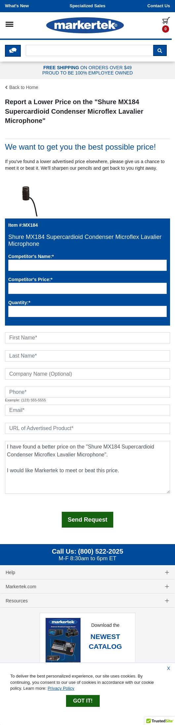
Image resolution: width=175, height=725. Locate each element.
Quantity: (19, 302)
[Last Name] (87, 356)
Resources (87, 600)
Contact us (158, 5)
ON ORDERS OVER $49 (87, 70)
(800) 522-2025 (100, 551)
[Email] (87, 410)
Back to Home (21, 87)
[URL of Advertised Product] (87, 428)
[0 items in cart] (166, 24)
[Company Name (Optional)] (87, 374)
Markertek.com (87, 586)
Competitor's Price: (30, 279)
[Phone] (87, 392)
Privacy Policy (61, 688)
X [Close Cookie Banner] (168, 668)
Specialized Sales (87, 5)
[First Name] (87, 337)
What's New (17, 5)
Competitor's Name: (31, 256)
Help (87, 572)
